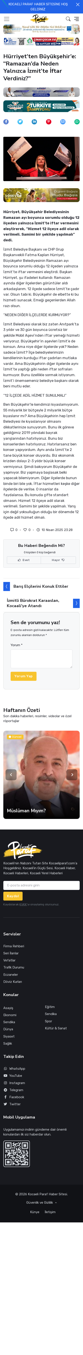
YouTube (12, 1075)
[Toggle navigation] (6, 19)
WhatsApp (14, 1068)
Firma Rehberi (13, 946)
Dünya (8, 1029)
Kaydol (13, 896)
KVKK (23, 904)
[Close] (78, 4)
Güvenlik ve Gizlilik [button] (40, 1203)
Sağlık (7, 1043)
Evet (24, 560)
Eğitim (50, 1007)
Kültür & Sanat (56, 1028)
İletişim (50, 1212)
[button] (68, 19)
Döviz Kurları (12, 982)
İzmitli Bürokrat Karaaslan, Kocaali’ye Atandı (33, 603)
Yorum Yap (23, 676)
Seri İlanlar (11, 953)
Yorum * (17, 645)
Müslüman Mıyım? (26, 810)
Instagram (14, 1083)
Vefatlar (9, 960)
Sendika (9, 1022)
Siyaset (9, 1036)
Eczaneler (10, 975)
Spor (48, 1021)
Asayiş (8, 1008)
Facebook (13, 1097)
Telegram (13, 1090)
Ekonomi (9, 1015)
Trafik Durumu (13, 967)
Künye (34, 1212)
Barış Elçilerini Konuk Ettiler (41, 586)
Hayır (58, 560)
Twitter (12, 1104)
